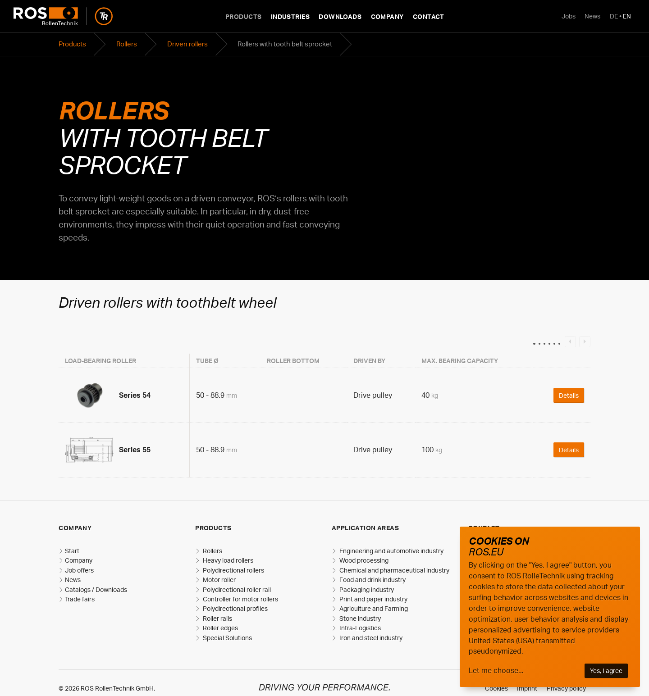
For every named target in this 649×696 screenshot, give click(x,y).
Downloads (340, 16)
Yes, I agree (606, 670)
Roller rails (216, 618)
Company (387, 16)
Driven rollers (187, 44)
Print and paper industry (372, 599)
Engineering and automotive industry (390, 551)
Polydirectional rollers (232, 570)
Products (243, 16)
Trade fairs (80, 599)
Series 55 (135, 449)
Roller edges (219, 628)
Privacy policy (566, 688)
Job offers (79, 570)
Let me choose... (496, 670)
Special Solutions (226, 637)
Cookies (496, 688)
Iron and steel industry (370, 637)
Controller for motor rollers (239, 599)
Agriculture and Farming (373, 608)
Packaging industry (366, 589)
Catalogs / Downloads (96, 589)
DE (614, 16)
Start (72, 551)
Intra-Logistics (359, 628)
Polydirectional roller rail (236, 589)
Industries (290, 16)
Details (569, 395)
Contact (428, 16)
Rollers (126, 44)
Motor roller (218, 579)
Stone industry (359, 618)
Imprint (527, 688)
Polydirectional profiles (234, 608)
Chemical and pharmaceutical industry (393, 570)
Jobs (569, 16)
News (592, 16)
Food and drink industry (372, 579)
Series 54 (135, 395)
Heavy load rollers (227, 560)
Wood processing (363, 560)
